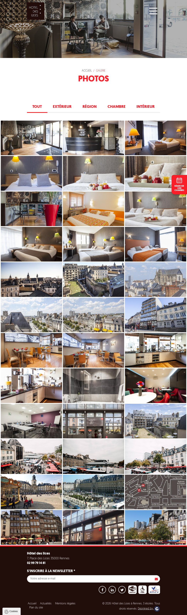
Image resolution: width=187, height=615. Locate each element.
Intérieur (145, 107)
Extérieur (62, 107)
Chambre (117, 107)
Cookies (13, 571)
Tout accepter (28, 610)
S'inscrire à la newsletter (51, 571)
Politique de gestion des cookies (24, 601)
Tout (37, 107)
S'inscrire (156, 578)
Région (90, 107)
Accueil (87, 70)
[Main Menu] (153, 11)
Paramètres (74, 610)
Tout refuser (51, 610)
